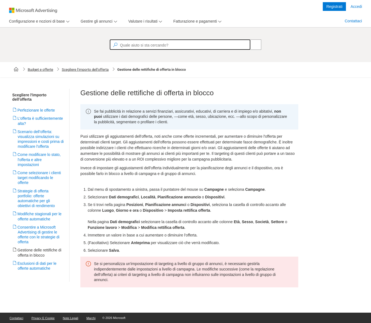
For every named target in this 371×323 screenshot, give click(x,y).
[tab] (36, 21)
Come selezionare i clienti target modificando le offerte (39, 178)
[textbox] (180, 45)
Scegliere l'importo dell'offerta (85, 69)
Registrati (334, 6)
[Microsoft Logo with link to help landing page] (33, 10)
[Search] (253, 44)
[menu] (38, 21)
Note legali (70, 318)
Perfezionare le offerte (36, 110)
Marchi (91, 318)
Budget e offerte (40, 69)
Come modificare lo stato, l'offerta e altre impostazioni (39, 159)
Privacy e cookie (42, 318)
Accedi (356, 6)
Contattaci (353, 21)
